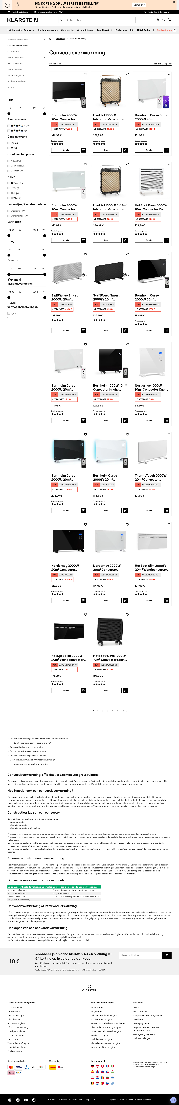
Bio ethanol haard (15, 63)
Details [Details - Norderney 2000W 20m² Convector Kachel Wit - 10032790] (107, 600)
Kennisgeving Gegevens (144, 1034)
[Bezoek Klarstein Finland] (112, 1077)
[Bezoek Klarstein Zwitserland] (102, 1066)
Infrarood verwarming (17, 39)
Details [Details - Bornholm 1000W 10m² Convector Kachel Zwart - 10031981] (107, 420)
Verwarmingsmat (15, 75)
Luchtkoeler (13, 1039)
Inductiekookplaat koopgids (104, 1015)
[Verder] (175, 30)
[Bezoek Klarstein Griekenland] (112, 1083)
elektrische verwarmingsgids (33, 940)
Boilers (10, 87)
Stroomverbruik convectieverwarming (28, 751)
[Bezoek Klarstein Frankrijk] (107, 1066)
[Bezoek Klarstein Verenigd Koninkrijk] (97, 1071)
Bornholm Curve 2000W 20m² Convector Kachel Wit (67, 387)
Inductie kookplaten (16, 1047)
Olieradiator (13, 51)
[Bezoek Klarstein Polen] (92, 1077)
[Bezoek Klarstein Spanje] (92, 1071)
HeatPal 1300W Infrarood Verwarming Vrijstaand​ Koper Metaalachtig (109, 117)
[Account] (158, 20)
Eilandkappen (13, 1019)
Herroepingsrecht (141, 1023)
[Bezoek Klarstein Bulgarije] (107, 1077)
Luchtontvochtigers (16, 1015)
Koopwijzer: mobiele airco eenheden (108, 1023)
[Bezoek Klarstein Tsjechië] (107, 1071)
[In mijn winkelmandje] (83, 150)
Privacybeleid (150, 1065)
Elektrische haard (15, 57)
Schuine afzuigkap (16, 1023)
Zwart (17, 183)
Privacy (51, 1099)
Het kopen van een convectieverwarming (29, 764)
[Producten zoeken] (97, 20)
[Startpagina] (52, 39)
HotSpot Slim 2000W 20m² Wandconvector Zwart (67, 658)
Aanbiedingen (164, 30)
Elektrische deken (15, 69)
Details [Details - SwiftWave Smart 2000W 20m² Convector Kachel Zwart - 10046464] (107, 330)
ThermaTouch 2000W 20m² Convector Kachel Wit (151, 478)
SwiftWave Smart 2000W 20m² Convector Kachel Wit (67, 297)
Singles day (96, 1011)
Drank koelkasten (15, 1035)
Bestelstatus (138, 1019)
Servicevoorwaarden (140, 1067)
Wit (15, 188)
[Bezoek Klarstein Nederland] (97, 1083)
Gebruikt (17, 171)
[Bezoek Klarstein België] (92, 1083)
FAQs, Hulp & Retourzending (160, 12)
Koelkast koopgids (99, 1035)
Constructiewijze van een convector (26, 747)
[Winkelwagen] (170, 20)
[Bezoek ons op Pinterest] (33, 1100)
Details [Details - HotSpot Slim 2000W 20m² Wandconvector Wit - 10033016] (149, 600)
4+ (20, 126)
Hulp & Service (140, 1011)
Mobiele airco (13, 1011)
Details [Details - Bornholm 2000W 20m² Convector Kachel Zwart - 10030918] (66, 150)
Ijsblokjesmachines (16, 1031)
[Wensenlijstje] (163, 20)
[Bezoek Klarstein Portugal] (102, 1083)
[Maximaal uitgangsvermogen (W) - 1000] (15, 292)
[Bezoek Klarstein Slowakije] (102, 1071)
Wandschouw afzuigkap (18, 1043)
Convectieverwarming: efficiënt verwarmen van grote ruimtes (39, 738)
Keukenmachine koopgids (103, 1047)
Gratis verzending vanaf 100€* (50, 12)
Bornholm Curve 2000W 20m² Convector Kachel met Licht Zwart (67, 478)
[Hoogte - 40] (15, 249)
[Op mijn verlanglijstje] (85, 74)
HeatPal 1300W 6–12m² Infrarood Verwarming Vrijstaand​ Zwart (110, 207)
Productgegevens (57, 141)
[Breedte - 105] (38, 268)
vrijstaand (18, 211)
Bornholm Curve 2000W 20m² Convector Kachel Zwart (148, 297)
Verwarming (60, 39)
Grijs (16, 193)
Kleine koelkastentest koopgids (105, 1043)
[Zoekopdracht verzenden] (62, 20)
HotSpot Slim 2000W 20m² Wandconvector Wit (151, 568)
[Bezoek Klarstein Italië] (112, 1066)
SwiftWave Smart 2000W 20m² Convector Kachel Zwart (106, 297)
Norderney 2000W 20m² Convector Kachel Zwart (65, 568)
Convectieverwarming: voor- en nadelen (28, 755)
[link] (68, 91)
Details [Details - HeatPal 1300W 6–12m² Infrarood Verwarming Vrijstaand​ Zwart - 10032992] (107, 240)
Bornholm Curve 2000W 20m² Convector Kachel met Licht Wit (109, 478)
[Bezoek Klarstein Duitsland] (92, 1066)
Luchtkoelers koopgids (101, 1039)
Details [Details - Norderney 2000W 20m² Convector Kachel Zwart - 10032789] (66, 600)
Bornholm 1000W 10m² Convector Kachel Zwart (110, 387)
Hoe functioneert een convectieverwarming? (30, 743)
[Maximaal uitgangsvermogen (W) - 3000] (38, 292)
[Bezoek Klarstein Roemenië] (102, 1077)
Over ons (137, 1007)
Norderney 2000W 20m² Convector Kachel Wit (107, 568)
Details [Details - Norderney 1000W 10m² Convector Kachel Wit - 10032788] (149, 420)
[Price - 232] (38, 108)
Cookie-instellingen (141, 1038)
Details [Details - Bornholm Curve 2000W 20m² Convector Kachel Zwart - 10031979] (149, 330)
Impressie (90, 1099)
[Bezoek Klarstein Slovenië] (107, 1083)
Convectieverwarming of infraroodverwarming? (32, 759)
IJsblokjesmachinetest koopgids (106, 1031)
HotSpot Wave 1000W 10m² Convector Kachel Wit (152, 207)
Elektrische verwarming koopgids (106, 1027)
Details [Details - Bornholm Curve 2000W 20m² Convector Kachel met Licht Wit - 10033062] (107, 510)
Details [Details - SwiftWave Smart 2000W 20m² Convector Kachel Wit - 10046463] (66, 330)
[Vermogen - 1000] (15, 230)
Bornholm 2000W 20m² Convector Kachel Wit (64, 207)
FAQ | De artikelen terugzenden (147, 1015)
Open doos (18, 166)
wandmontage (20, 216)
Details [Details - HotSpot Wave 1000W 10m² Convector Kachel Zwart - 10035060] (107, 691)
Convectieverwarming (17, 45)
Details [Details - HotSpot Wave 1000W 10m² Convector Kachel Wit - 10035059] (149, 240)
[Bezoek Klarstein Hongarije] (112, 1071)
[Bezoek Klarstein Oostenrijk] (97, 1066)
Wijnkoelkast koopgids (101, 1019)
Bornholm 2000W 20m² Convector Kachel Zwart (64, 117)
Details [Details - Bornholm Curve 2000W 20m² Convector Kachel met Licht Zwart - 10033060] (66, 510)
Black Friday (97, 1007)
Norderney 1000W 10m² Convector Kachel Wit (152, 387)
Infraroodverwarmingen (18, 912)
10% (14, 143)
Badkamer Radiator (16, 81)
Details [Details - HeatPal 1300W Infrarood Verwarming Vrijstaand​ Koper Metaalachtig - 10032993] (107, 150)
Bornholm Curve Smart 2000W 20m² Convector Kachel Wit (152, 117)
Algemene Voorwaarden (70, 1099)
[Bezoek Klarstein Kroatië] (97, 1077)
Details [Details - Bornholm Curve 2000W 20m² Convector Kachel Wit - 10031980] (66, 420)
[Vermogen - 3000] (38, 230)
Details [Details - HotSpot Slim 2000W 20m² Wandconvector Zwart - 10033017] (66, 691)
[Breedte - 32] (15, 268)
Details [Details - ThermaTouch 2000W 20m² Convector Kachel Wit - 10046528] (149, 510)
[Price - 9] (15, 108)
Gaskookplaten (14, 1051)
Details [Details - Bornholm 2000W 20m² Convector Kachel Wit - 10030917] (66, 240)
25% (14, 148)
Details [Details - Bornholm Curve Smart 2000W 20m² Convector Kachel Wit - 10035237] (149, 150)
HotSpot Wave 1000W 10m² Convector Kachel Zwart (110, 658)
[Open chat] (173, 1100)
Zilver (16, 198)
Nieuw (16, 161)
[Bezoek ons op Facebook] (17, 1100)
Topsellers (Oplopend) (159, 63)
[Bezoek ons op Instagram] (9, 1100)
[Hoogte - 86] (38, 249)
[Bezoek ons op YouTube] (25, 1100)
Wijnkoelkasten (14, 1007)
